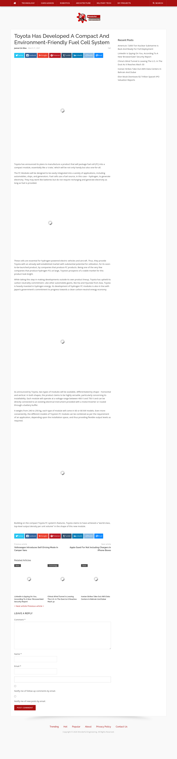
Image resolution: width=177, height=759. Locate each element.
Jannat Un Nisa (20, 48)
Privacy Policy (103, 726)
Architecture (83, 3)
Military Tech (104, 3)
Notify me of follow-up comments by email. (35, 690)
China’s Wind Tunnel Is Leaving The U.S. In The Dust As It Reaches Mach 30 (62, 599)
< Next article (20, 606)
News (17, 565)
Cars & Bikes (47, 3)
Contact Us (121, 726)
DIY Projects (124, 3)
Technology (28, 3)
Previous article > (36, 606)
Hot (65, 726)
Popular (76, 726)
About (88, 726)
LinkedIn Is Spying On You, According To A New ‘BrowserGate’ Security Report (29, 599)
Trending (54, 726)
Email (17, 666)
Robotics (65, 3)
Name (18, 654)
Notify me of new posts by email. (30, 701)
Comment (19, 619)
